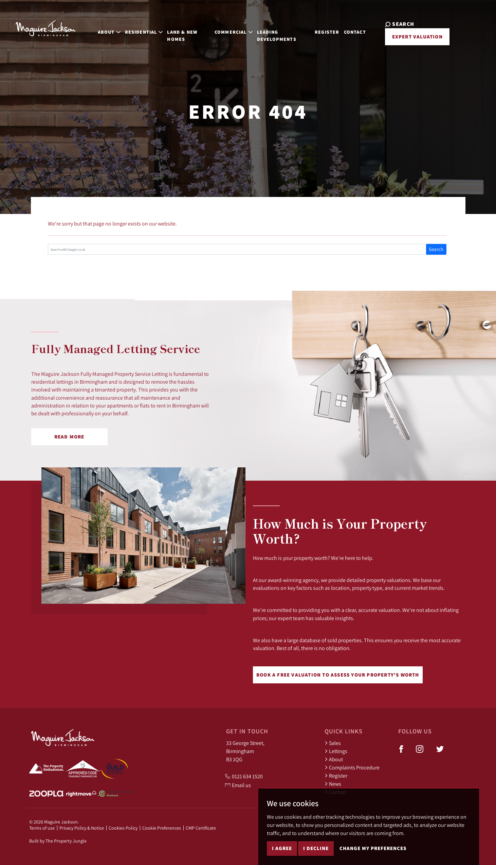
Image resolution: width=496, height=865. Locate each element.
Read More (69, 436)
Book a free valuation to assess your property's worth (337, 674)
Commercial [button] (228, 28)
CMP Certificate (201, 828)
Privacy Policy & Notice (81, 828)
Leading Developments (271, 31)
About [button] (98, 28)
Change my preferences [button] (372, 848)
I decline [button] (316, 848)
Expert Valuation (412, 36)
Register (330, 28)
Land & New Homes (171, 31)
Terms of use (42, 828)
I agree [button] (282, 848)
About (334, 759)
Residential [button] (132, 28)
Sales (333, 742)
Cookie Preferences (161, 828)
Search (436, 249)
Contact (358, 28)
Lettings (336, 751)
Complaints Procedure (352, 767)
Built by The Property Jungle (58, 841)
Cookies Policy (123, 828)
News (333, 783)
